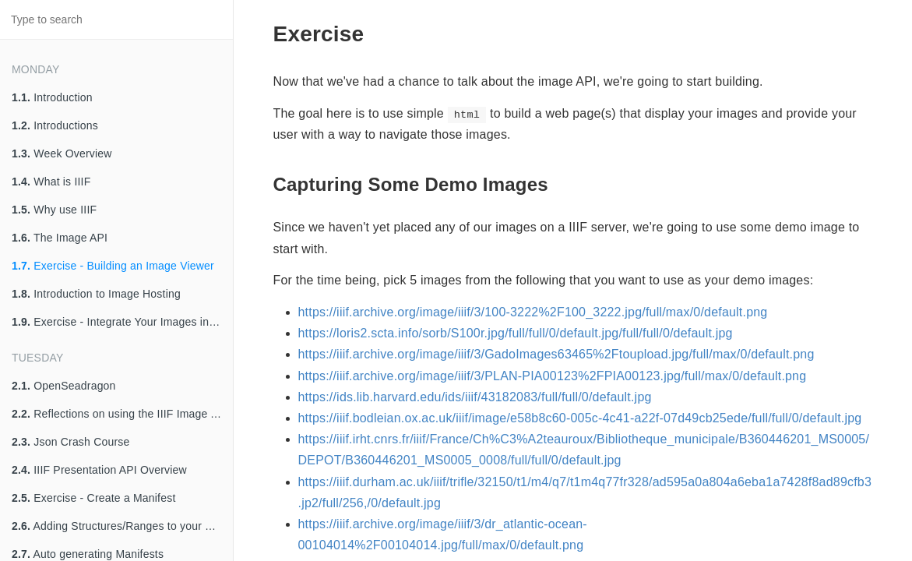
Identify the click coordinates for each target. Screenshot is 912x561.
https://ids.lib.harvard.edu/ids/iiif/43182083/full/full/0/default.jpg (475, 397)
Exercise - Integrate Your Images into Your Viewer (122, 322)
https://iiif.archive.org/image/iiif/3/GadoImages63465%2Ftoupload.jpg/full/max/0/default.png (556, 354)
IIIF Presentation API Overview (99, 470)
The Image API (59, 237)
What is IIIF (51, 181)
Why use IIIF (54, 209)
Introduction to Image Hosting (96, 294)
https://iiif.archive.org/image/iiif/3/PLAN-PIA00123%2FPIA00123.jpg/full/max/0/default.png (552, 376)
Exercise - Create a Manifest (93, 498)
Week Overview (62, 153)
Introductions (55, 125)
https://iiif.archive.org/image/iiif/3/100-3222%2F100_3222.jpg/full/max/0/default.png (533, 312)
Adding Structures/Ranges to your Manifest (122, 526)
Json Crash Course (70, 442)
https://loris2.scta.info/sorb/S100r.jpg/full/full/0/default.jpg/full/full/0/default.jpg (515, 333)
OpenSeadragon (64, 385)
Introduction (52, 97)
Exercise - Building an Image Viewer (113, 265)
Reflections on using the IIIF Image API (120, 414)
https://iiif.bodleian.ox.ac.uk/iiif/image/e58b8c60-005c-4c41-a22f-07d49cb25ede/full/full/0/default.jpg (580, 418)
